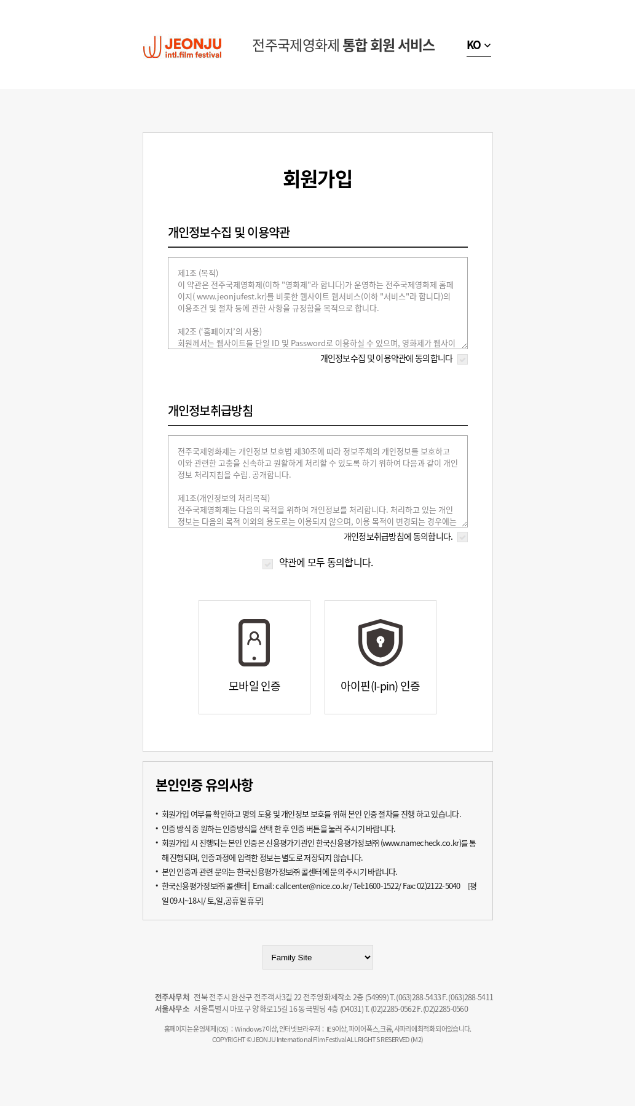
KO (474, 44)
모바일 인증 (255, 685)
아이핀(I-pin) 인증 (380, 685)
